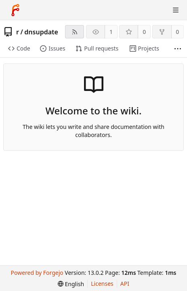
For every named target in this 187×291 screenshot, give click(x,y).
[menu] (71, 284)
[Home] (15, 10)
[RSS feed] (74, 31)
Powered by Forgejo (37, 272)
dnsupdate (41, 32)
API (124, 283)
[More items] (178, 48)
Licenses (102, 283)
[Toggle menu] (175, 10)
